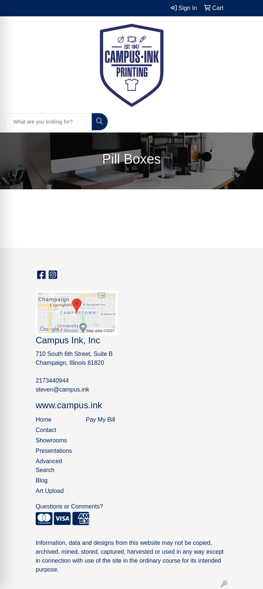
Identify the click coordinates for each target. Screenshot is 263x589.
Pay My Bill (100, 419)
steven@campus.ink (62, 389)
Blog (42, 480)
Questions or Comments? (69, 506)
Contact (46, 430)
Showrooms (51, 440)
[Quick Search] (48, 121)
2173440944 (52, 380)
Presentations (54, 451)
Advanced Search (49, 465)
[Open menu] (248, 121)
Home (44, 419)
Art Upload (50, 491)
